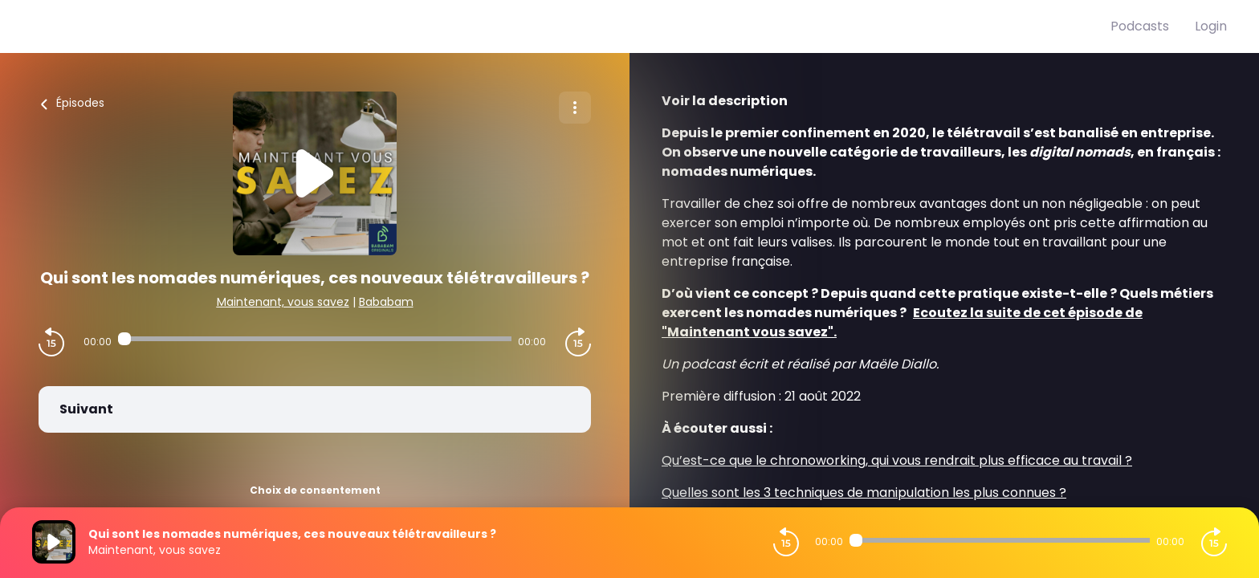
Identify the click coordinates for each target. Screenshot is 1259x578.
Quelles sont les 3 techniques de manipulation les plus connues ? (864, 492)
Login (1211, 26)
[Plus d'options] (575, 108)
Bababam (386, 302)
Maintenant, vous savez (283, 302)
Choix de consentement (315, 490)
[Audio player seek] (314, 339)
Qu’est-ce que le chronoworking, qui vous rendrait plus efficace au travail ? (897, 460)
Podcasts (1139, 26)
